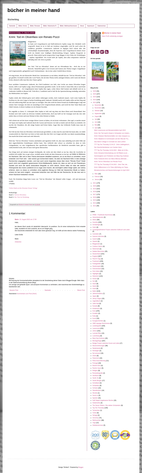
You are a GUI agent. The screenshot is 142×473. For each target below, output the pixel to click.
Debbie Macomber (98, 251)
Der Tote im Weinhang (21, 197)
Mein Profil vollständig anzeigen (112, 36)
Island (94, 286)
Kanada (94, 306)
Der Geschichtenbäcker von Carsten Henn (108, 147)
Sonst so (95, 395)
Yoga (94, 423)
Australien (95, 234)
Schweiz (95, 388)
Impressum (90, 26)
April (96, 128)
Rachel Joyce (96, 368)
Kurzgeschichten (97, 321)
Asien (94, 227)
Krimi (94, 311)
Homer (94, 279)
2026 (95, 91)
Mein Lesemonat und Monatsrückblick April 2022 (110, 130)
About (82, 26)
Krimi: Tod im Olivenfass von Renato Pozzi (108, 161)
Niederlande (96, 348)
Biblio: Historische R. (50, 26)
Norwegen (95, 351)
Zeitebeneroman (97, 425)
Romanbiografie (97, 373)
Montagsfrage (96, 341)
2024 (95, 97)
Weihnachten (96, 420)
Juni (96, 122)
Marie (17, 219)
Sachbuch (95, 375)
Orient (94, 356)
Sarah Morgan (97, 380)
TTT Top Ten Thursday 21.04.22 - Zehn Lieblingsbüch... (112, 144)
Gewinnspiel (96, 266)
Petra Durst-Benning (99, 361)
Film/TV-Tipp (96, 259)
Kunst (94, 318)
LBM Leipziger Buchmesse (101, 323)
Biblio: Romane (35, 26)
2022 (95, 102)
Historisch (95, 276)
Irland (94, 284)
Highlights (95, 274)
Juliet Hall (95, 303)
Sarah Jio (95, 378)
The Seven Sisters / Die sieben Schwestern (106, 405)
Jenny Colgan (96, 298)
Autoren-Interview (98, 236)
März (96, 174)
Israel (94, 288)
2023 (95, 100)
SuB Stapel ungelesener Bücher (102, 400)
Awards (94, 241)
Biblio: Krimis (22, 26)
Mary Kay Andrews (98, 338)
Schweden (95, 385)
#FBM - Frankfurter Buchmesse (102, 215)
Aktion (94, 220)
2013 (95, 206)
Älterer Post (81, 290)
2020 (95, 186)
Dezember (98, 105)
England (95, 256)
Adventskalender (97, 217)
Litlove (94, 331)
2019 (95, 189)
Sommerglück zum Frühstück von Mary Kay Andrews (111, 156)
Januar (97, 179)
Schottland (95, 383)
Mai (96, 125)
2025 (95, 94)
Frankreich (95, 261)
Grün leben (96, 271)
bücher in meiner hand (33, 10)
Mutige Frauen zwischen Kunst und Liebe (105, 343)
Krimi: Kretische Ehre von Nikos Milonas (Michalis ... (111, 159)
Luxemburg (96, 336)
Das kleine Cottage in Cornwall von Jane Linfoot (109, 142)
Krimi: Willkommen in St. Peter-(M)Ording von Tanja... (111, 167)
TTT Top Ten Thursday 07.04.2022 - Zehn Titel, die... (111, 164)
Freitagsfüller (96, 264)
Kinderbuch (96, 308)
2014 (95, 203)
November (98, 108)
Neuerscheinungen (98, 346)
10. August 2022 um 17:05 (27, 219)
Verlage (94, 415)
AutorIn (94, 239)
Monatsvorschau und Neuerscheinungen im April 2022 (111, 170)
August (97, 116)
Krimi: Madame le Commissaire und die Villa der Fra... (111, 139)
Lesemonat (96, 328)
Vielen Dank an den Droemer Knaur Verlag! (23, 188)
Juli (96, 119)
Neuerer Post (14, 290)
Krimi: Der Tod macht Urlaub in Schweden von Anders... (112, 133)
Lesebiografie (96, 326)
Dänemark (95, 249)
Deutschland (96, 254)
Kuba (94, 316)
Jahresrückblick (97, 293)
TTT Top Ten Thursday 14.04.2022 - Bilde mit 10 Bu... (111, 150)
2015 (95, 200)
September (98, 113)
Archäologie (96, 225)
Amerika (95, 222)
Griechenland (96, 269)
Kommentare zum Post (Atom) (27, 293)
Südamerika (96, 403)
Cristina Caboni (97, 246)
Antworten (18, 242)
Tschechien (96, 410)
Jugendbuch (96, 301)
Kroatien (95, 313)
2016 (95, 197)
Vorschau (95, 418)
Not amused (96, 353)
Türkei (94, 413)
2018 (95, 191)
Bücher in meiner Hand (113, 33)
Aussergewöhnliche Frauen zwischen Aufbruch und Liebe (111, 230)
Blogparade (96, 244)
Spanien (95, 398)
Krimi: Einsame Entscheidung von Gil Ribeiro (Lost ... (111, 153)
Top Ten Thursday (98, 408)
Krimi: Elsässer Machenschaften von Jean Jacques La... (112, 136)
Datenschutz (102, 26)
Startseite (12, 26)
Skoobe (94, 393)
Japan (94, 296)
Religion (95, 370)
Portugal (95, 363)
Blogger (80, 467)
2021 (95, 183)
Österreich (95, 358)
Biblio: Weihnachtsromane (68, 26)
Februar (97, 176)
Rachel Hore (96, 365)
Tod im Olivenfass (20, 195)
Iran (93, 281)
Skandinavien (96, 390)
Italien (94, 291)
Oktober (97, 110)
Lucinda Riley (96, 333)
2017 (95, 194)
